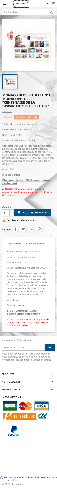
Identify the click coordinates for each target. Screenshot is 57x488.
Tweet (23, 229)
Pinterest (39, 229)
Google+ (31, 229)
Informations (11, 397)
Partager (15, 229)
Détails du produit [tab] (34, 243)
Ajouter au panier (32, 213)
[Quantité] (6, 212)
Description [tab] (14, 243)
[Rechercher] (28, 12)
